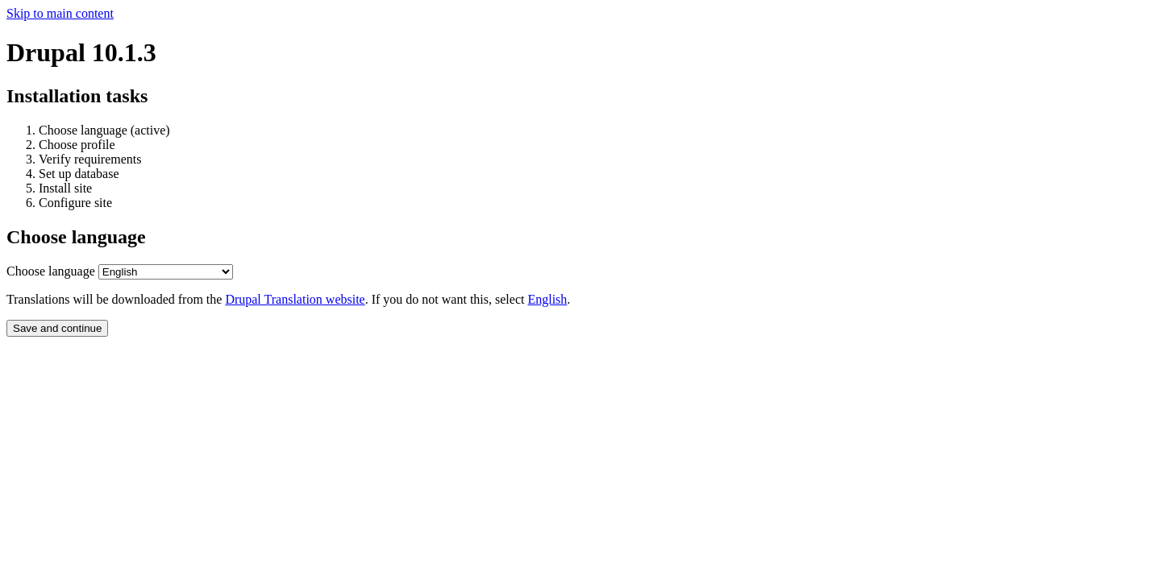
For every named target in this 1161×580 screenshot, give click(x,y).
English (547, 299)
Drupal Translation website (294, 299)
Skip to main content (60, 13)
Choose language (50, 271)
